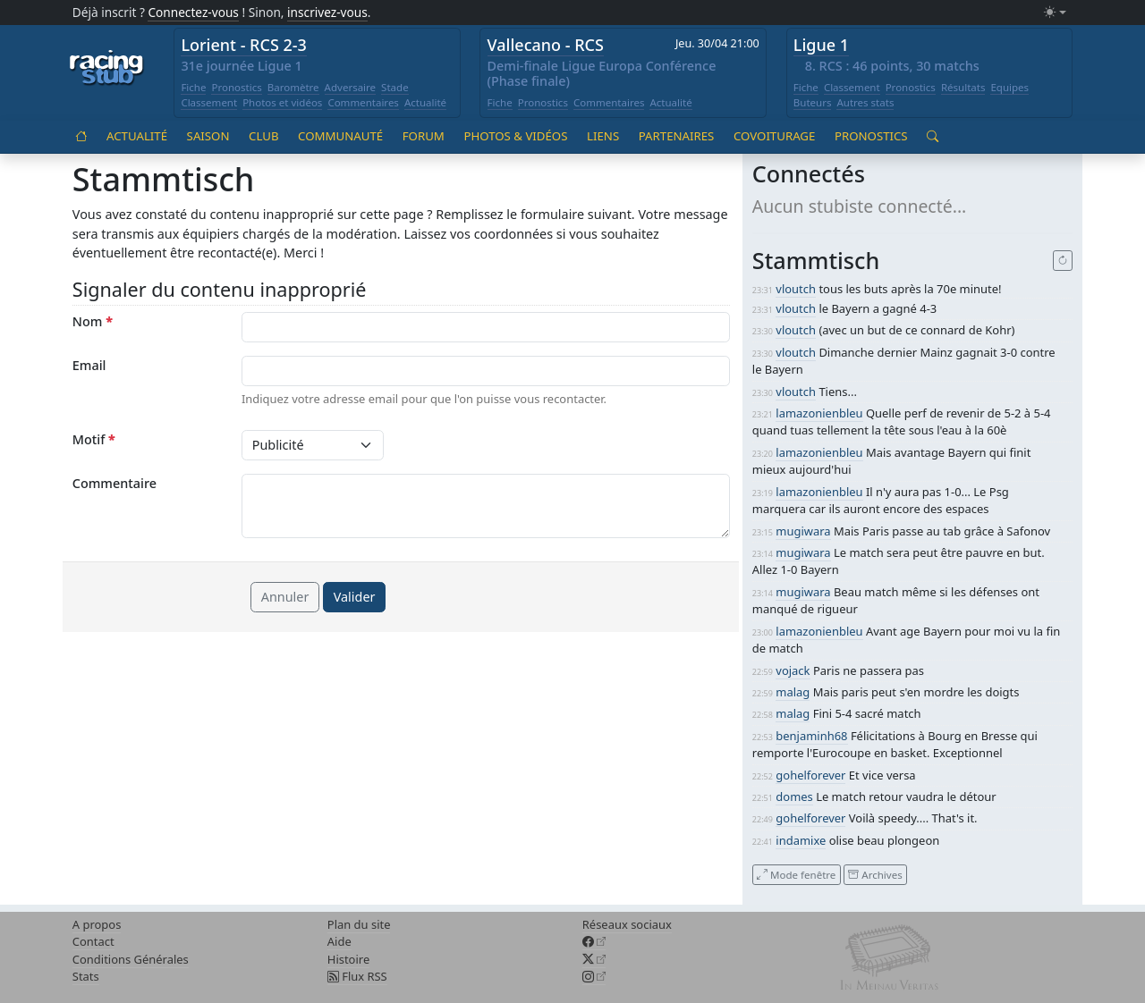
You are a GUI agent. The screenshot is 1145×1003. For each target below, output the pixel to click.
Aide (339, 941)
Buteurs (812, 102)
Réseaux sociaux (627, 924)
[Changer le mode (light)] (1055, 13)
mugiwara (803, 531)
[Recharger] (1063, 261)
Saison (208, 136)
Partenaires (677, 136)
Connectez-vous (193, 12)
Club (263, 136)
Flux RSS (357, 976)
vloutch (796, 289)
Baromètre (293, 87)
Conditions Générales (130, 959)
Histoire (348, 959)
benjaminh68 (811, 736)
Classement (209, 102)
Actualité (425, 102)
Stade (395, 87)
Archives (875, 874)
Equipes (1009, 87)
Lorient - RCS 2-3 (244, 44)
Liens (603, 136)
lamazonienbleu (819, 413)
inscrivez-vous (327, 12)
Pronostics (236, 87)
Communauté (340, 136)
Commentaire (114, 483)
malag (793, 692)
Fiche (193, 87)
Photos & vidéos (515, 136)
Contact (93, 941)
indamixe (801, 840)
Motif (93, 439)
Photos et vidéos (282, 102)
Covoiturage (774, 136)
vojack (793, 670)
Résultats (963, 87)
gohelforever (810, 775)
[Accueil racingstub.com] (107, 68)
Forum (424, 136)
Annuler (285, 596)
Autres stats (865, 102)
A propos (97, 924)
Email (89, 365)
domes (794, 796)
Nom (92, 321)
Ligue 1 (821, 44)
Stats (85, 976)
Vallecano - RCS (546, 44)
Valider (355, 596)
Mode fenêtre (796, 874)
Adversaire (351, 87)
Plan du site (359, 924)
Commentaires (363, 102)
